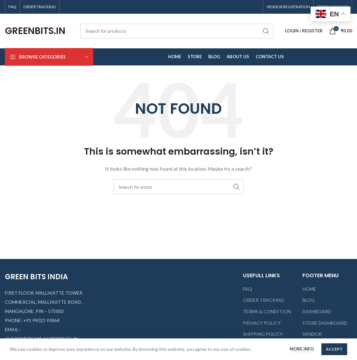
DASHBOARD (316, 311)
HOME (309, 289)
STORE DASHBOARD (324, 323)
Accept (334, 349)
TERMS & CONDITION (267, 311)
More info (302, 348)
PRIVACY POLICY (262, 323)
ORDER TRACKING (263, 300)
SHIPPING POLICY (263, 334)
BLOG (308, 300)
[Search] (177, 31)
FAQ (247, 289)
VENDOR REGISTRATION (319, 337)
